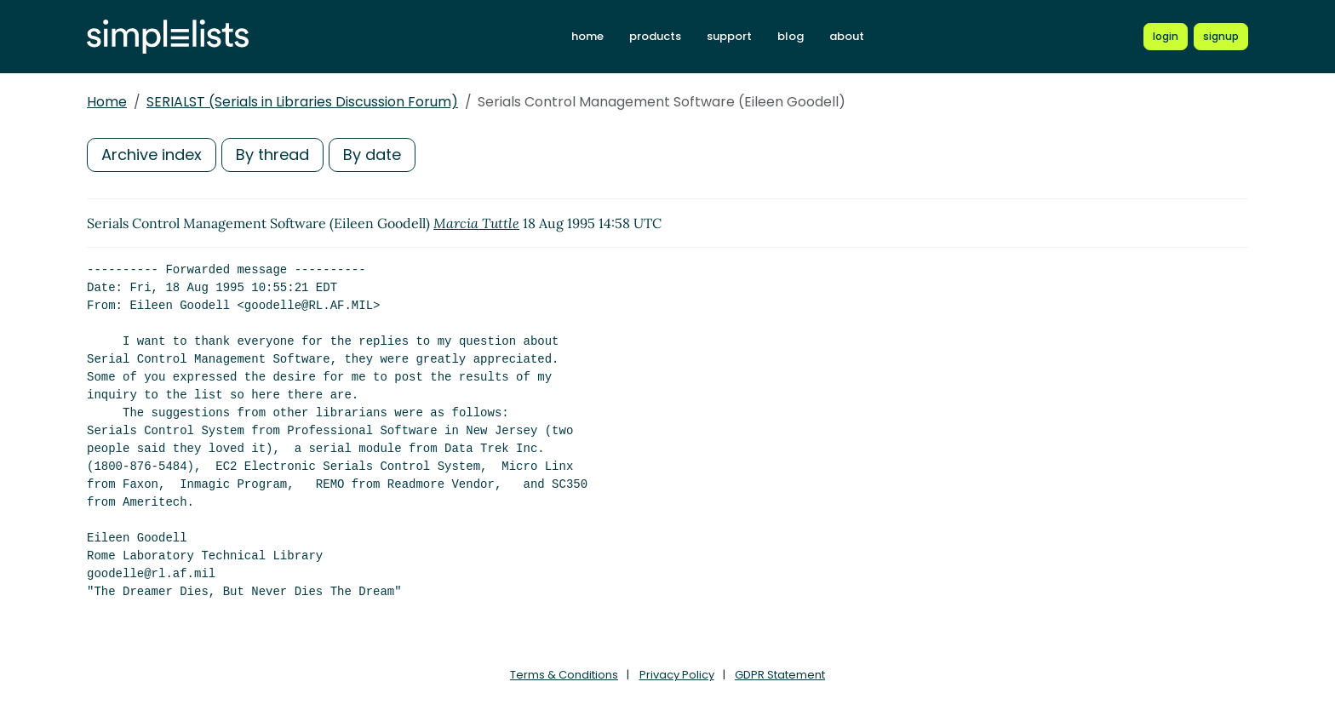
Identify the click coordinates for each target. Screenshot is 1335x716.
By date (372, 154)
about (846, 36)
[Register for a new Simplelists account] (1221, 36)
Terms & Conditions (564, 675)
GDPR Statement (780, 675)
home (587, 36)
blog (790, 36)
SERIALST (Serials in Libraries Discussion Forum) (302, 102)
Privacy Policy (676, 675)
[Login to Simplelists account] (1165, 36)
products (655, 36)
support (729, 36)
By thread (272, 154)
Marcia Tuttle (476, 223)
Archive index (151, 154)
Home (107, 102)
